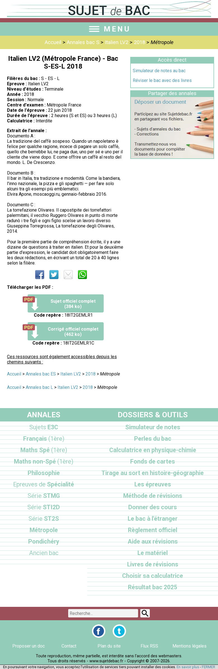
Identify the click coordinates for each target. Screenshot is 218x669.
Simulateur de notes (152, 427)
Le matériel (153, 552)
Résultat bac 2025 (152, 587)
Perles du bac (152, 438)
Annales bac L (39, 387)
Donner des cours (152, 507)
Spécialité (43, 484)
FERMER (208, 667)
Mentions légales (189, 646)
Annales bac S (83, 42)
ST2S (44, 518)
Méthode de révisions (152, 495)
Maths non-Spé (43, 461)
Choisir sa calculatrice (152, 575)
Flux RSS (149, 646)
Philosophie (44, 472)
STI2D (43, 507)
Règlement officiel (152, 530)
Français (43, 438)
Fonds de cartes (152, 461)
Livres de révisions (152, 564)
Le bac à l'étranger (152, 518)
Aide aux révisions (153, 541)
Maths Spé (43, 450)
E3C (43, 427)
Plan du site (109, 646)
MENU (109, 29)
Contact (68, 646)
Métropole (44, 530)
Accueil (53, 42)
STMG (44, 495)
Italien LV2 (116, 42)
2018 (139, 42)
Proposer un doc (28, 646)
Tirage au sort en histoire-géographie (152, 472)
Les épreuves (152, 484)
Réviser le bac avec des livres (162, 80)
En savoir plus (188, 667)
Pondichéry (43, 541)
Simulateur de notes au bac (159, 70)
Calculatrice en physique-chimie (152, 450)
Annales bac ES (41, 374)
